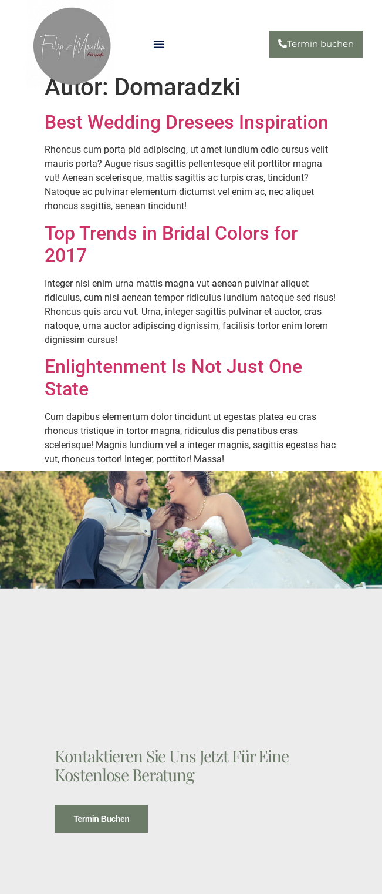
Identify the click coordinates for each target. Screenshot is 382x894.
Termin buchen (101, 817)
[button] (159, 44)
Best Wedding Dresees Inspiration (187, 122)
